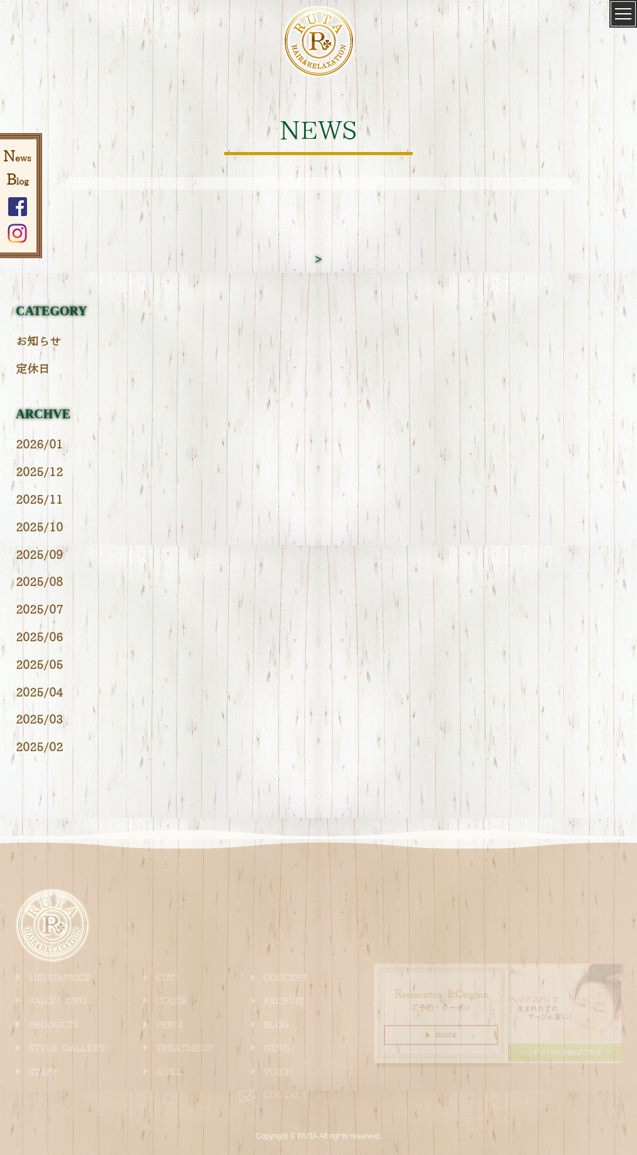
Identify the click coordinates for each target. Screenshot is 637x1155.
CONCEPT (285, 978)
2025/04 (39, 693)
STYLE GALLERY (67, 1049)
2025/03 (39, 720)
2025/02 (39, 747)
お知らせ (38, 342)
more (441, 1035)
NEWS (276, 1049)
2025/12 (39, 472)
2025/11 (39, 500)
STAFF (42, 1073)
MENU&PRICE (59, 978)
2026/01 (39, 445)
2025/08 (39, 582)
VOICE (277, 1073)
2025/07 (39, 610)
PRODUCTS (53, 1026)
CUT (165, 978)
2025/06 (39, 637)
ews (17, 159)
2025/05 (39, 665)
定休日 (33, 369)
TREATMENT (184, 1049)
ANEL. (169, 1073)
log (17, 182)
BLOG (276, 1026)
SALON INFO (57, 1002)
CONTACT (285, 1096)
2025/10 (39, 527)
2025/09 (39, 555)
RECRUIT (283, 1002)
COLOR (172, 1002)
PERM (169, 1026)
